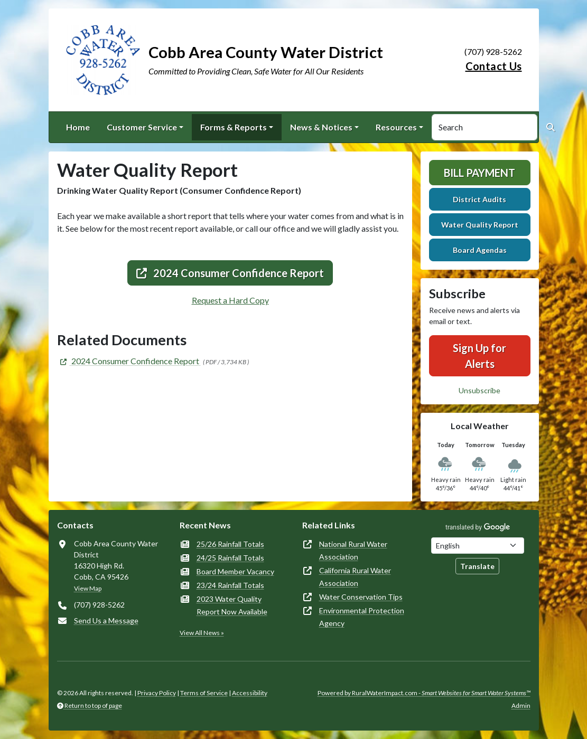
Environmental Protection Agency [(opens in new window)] (361, 617)
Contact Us (493, 66)
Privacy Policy (156, 693)
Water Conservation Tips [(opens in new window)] (361, 596)
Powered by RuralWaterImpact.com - (424, 693)
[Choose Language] (477, 545)
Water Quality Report (479, 224)
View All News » (202, 633)
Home (78, 127)
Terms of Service (204, 693)
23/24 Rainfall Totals (230, 585)
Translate (477, 566)
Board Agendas (480, 249)
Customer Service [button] (142, 127)
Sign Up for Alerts (479, 356)
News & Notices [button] (321, 127)
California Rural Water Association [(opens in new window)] (355, 577)
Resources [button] (396, 127)
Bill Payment (479, 172)
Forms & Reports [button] (233, 127)
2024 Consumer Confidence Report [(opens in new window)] (230, 273)
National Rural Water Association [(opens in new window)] (353, 550)
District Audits (479, 199)
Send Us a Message (106, 620)
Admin (520, 705)
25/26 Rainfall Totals (230, 543)
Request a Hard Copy (230, 300)
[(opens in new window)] (129, 361)
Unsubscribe (479, 390)
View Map (87, 588)
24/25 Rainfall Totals (230, 557)
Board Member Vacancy (235, 571)
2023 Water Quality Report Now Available (232, 605)
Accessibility (249, 693)
